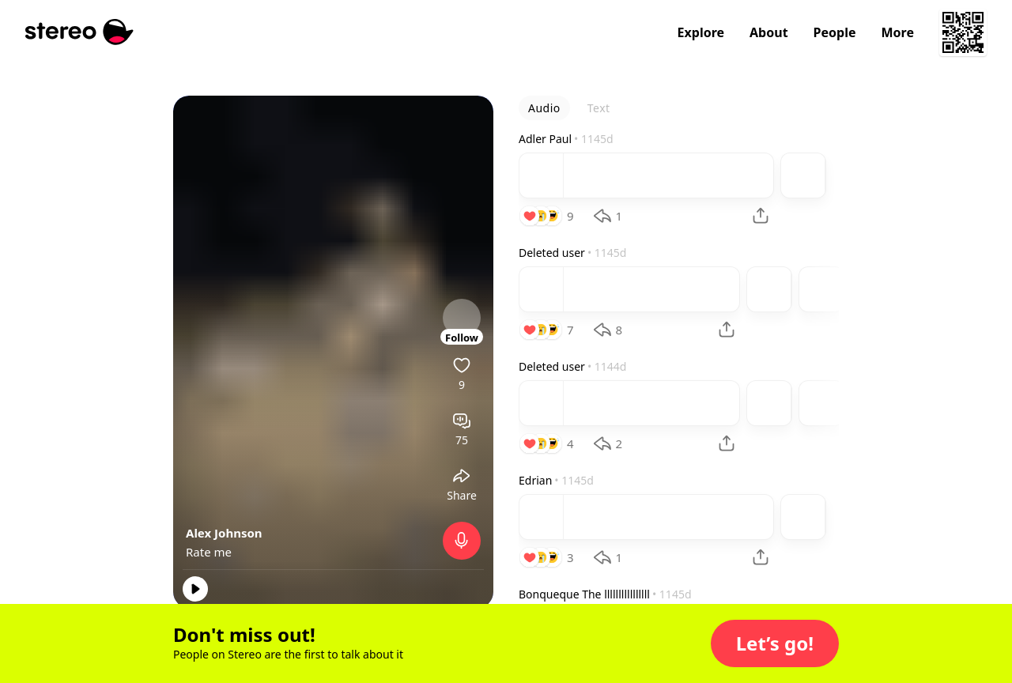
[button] (775, 643)
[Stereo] (79, 32)
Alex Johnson (224, 533)
